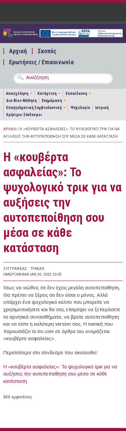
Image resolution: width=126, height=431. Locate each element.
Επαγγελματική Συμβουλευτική (33, 107)
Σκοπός (47, 51)
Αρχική (18, 51)
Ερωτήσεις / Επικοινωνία (41, 62)
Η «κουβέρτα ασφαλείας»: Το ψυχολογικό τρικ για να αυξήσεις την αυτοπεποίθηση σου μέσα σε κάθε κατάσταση (60, 374)
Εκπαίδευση (76, 93)
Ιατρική (102, 107)
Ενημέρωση (52, 100)
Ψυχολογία (80, 107)
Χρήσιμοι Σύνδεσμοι (24, 114)
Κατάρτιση (46, 93)
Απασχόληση (17, 93)
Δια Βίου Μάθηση (21, 100)
